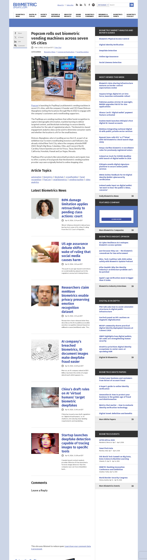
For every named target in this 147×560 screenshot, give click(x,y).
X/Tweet (20, 37)
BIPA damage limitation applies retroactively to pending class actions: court (75, 208)
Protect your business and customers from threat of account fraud (115, 379)
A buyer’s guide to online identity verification (114, 387)
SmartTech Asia (116, 449)
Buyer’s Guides (44, 15)
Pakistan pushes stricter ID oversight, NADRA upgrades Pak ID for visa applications (116, 104)
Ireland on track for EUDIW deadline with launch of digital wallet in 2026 (115, 157)
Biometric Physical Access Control (114, 39)
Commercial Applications (65, 52)
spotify (93, 5)
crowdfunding (72, 177)
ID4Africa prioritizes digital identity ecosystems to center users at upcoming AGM (115, 349)
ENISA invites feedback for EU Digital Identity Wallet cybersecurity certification (115, 177)
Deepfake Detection (108, 50)
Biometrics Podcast (131, 15)
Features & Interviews (55, 15)
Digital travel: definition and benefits (115, 413)
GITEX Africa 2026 (116, 441)
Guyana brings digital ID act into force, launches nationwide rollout (114, 95)
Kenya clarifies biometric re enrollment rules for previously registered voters (116, 149)
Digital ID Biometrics (108, 357)
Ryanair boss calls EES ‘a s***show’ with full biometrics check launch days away (116, 139)
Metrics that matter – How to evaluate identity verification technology (116, 406)
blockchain (59, 177)
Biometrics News (20, 15)
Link (19, 41)
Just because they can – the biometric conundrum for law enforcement (116, 252)
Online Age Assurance (108, 56)
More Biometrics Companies (111, 230)
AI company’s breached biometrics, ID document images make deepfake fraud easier (75, 351)
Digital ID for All (32, 15)
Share (20, 33)
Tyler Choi (57, 47)
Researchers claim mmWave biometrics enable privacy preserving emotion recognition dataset (75, 299)
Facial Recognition (82, 52)
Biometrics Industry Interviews (112, 286)
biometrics (48, 177)
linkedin (81, 5)
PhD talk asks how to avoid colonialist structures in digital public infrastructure (116, 309)
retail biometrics (60, 179)
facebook (89, 5)
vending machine (76, 179)
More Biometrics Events (109, 486)
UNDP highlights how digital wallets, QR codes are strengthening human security (115, 338)
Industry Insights (68, 15)
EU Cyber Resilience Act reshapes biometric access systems (113, 244)
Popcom (34, 105)
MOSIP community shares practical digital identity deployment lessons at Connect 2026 (116, 328)
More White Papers (107, 419)
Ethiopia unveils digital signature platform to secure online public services (114, 166)
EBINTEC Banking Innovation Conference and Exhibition (116, 469)
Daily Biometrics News (109, 196)
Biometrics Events (117, 15)
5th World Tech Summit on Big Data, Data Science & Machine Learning (116, 459)
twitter (85, 5)
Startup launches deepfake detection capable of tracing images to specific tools (76, 443)
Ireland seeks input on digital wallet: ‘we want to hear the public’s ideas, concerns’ (115, 187)
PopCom (47, 179)
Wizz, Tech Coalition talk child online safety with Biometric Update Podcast (116, 260)
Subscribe (70, 5)
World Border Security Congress (116, 479)
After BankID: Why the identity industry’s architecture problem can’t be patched (115, 269)
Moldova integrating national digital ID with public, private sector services (115, 130)
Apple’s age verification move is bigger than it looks (116, 279)
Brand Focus (78, 15)
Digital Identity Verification (111, 45)
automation (36, 177)
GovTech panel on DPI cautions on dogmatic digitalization (114, 318)
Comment (21, 45)
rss (77, 5)
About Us (60, 5)
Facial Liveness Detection (110, 62)
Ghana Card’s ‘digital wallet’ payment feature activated (116, 113)
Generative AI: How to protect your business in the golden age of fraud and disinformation (115, 397)
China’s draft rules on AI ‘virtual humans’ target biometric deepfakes (75, 397)
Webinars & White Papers (104, 15)
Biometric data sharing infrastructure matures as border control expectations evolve (116, 85)
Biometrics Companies (89, 15)
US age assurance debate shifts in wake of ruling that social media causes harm (76, 252)
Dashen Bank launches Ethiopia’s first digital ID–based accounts (116, 122)
